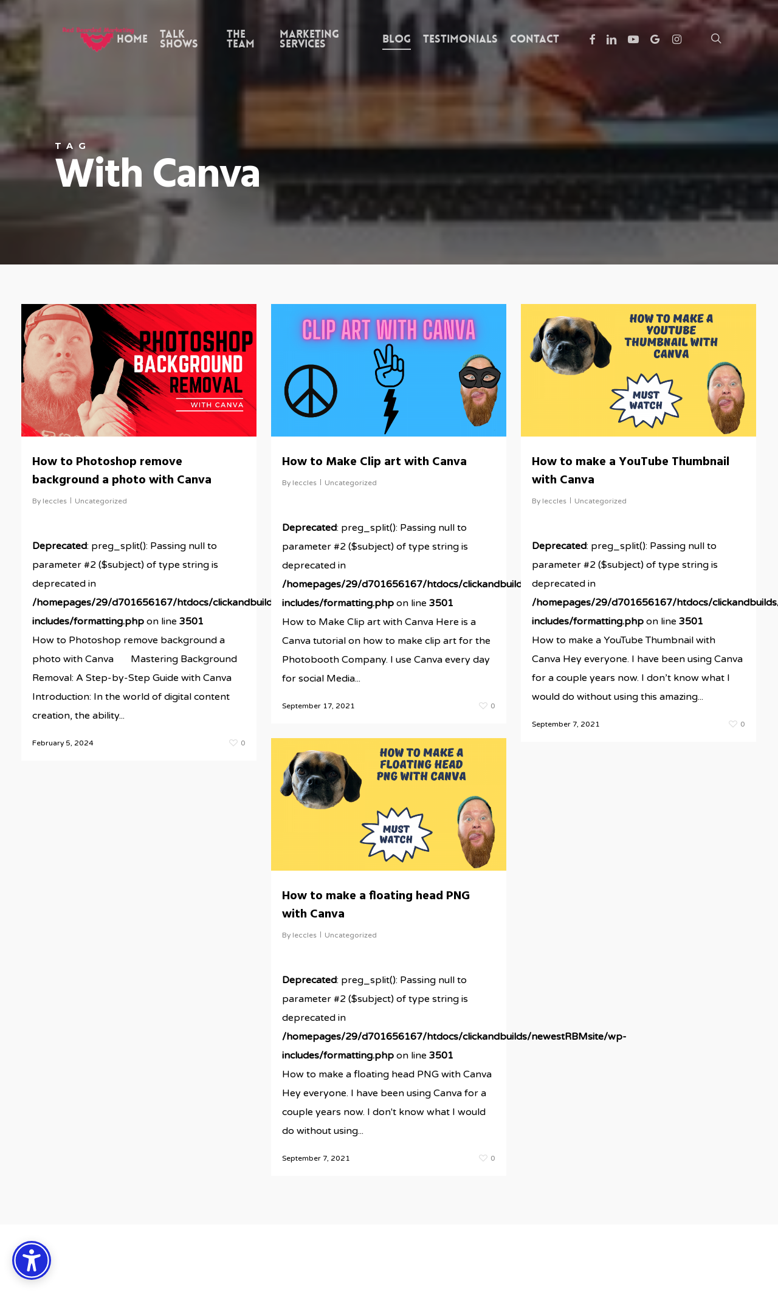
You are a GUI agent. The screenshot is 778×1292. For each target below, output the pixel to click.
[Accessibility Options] (31, 1260)
